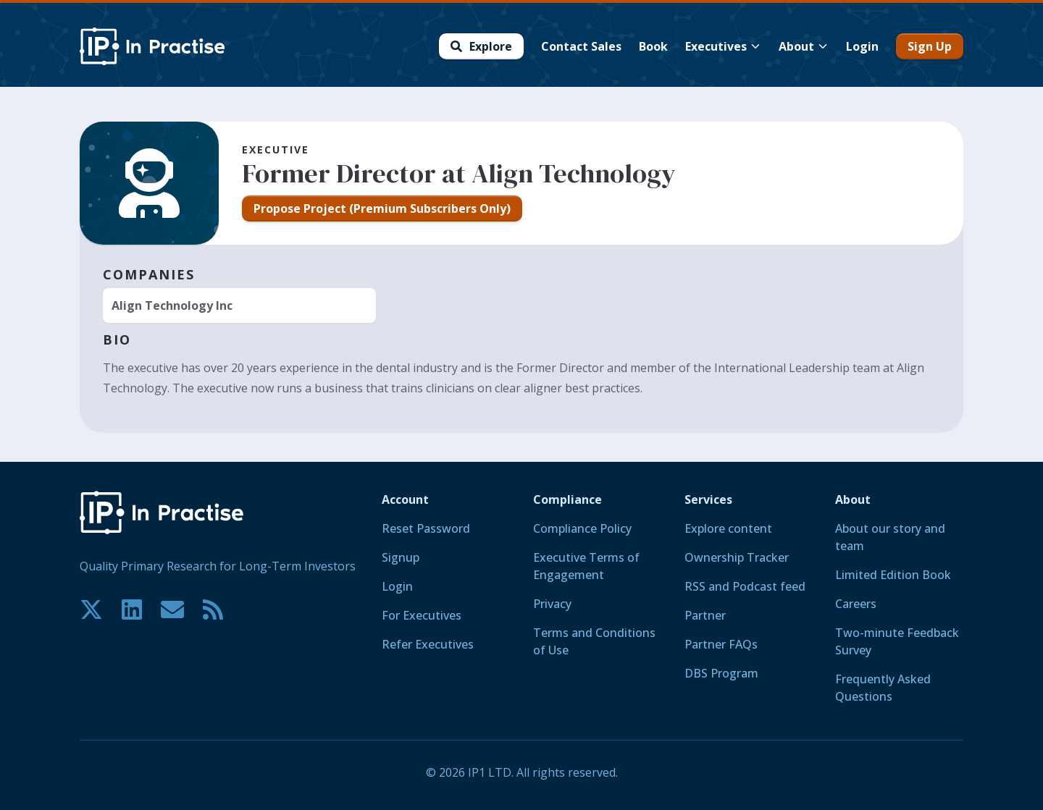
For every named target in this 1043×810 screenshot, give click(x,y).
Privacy (552, 604)
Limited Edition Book (893, 575)
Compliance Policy (582, 528)
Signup (400, 557)
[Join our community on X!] (91, 609)
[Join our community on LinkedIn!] (131, 609)
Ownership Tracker (736, 557)
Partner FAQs (721, 644)
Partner (705, 615)
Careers (855, 604)
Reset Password (426, 528)
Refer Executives (428, 644)
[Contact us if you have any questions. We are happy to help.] (172, 609)
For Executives (421, 615)
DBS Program (721, 673)
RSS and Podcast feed (744, 586)
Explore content (728, 528)
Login (397, 586)
